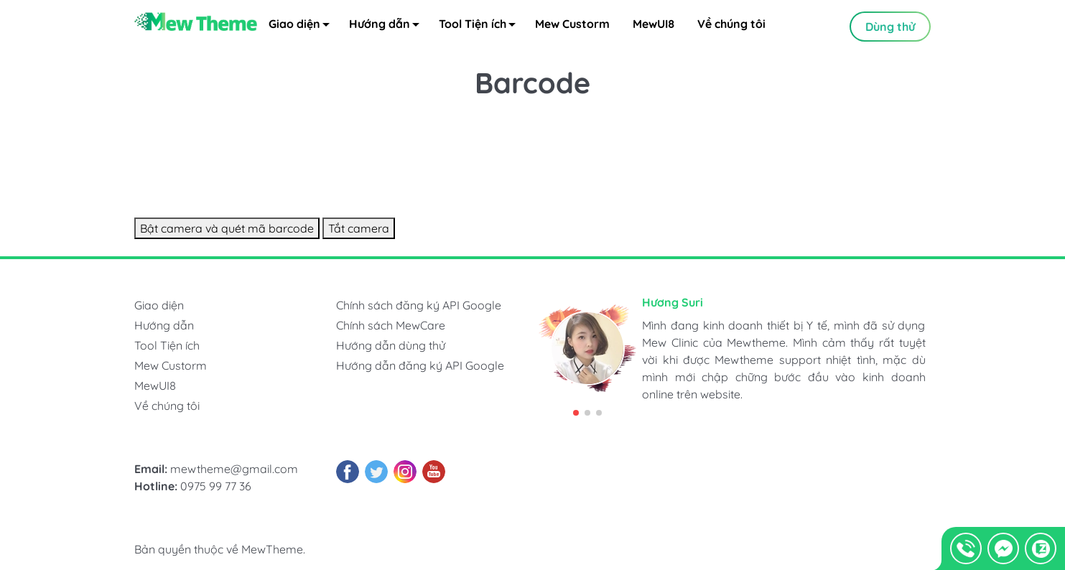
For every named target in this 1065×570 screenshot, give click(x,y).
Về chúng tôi (731, 26)
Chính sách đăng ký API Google (418, 306)
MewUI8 (653, 26)
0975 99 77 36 (215, 487)
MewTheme (272, 550)
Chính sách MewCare (390, 326)
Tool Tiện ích (481, 28)
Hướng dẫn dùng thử (390, 346)
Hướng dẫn (388, 28)
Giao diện (303, 28)
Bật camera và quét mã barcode (227, 229)
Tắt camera (358, 229)
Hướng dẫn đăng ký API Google (420, 366)
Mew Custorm (572, 26)
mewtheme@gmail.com (234, 469)
